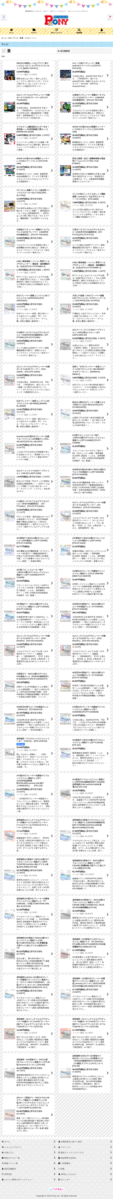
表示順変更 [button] (64, 51)
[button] (4, 18)
